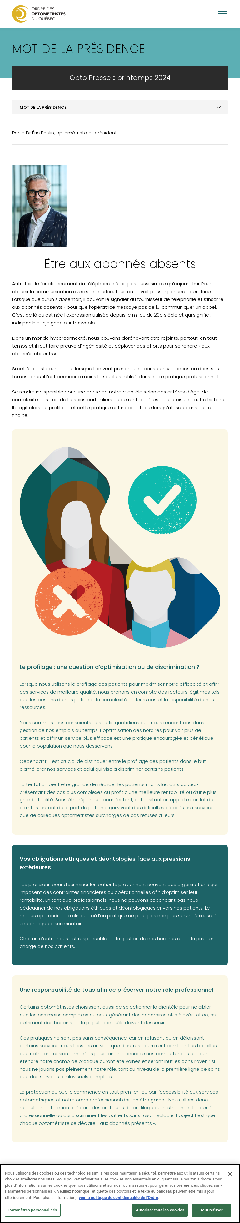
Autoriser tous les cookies (160, 1212)
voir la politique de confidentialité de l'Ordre (118, 1199)
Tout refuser (211, 1212)
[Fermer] (230, 1176)
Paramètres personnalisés (32, 1212)
